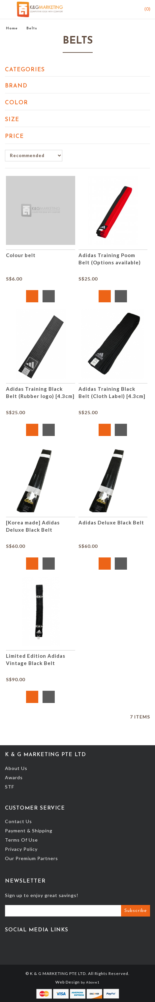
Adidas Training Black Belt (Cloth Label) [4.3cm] (111, 392)
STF (9, 786)
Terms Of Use (21, 840)
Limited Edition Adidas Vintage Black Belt (35, 659)
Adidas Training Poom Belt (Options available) (109, 258)
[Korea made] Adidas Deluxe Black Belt (33, 526)
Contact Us (18, 821)
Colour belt (21, 255)
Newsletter (25, 881)
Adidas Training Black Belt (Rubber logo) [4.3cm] (40, 392)
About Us (16, 768)
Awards (14, 777)
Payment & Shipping (28, 830)
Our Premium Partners (31, 858)
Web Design (67, 982)
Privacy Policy (21, 849)
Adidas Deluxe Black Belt (111, 522)
